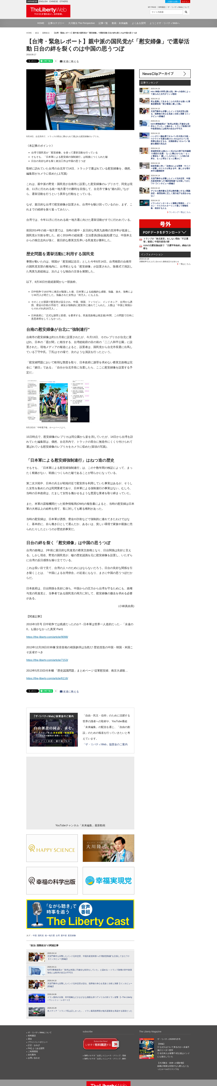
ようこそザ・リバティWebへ (165, 23)
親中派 (64, 935)
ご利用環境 (33, 1051)
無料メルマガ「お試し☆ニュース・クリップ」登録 (105, 1055)
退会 (30, 1039)
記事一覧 (103, 23)
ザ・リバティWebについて (178, 7)
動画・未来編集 (120, 23)
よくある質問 (139, 23)
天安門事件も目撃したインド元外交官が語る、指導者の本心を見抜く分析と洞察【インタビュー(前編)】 (89, 984)
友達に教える (69, 61)
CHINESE (53, 1)
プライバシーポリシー (38, 1042)
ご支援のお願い (172, 1)
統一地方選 (50, 935)
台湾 (58, 935)
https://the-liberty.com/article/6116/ (47, 678)
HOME (40, 23)
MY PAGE (152, 7)
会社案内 (32, 1054)
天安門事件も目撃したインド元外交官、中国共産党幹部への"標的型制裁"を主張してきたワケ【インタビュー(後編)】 (88, 957)
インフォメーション (152, 254)
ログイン (185, 1)
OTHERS (64, 1)
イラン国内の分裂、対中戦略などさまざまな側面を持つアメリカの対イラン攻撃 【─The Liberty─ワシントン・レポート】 (89, 998)
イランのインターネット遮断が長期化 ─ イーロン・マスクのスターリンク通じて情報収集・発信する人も (171, 205)
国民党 (41, 935)
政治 (37, 33)
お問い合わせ (34, 1058)
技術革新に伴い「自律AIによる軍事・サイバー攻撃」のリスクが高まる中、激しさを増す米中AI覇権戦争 (170, 168)
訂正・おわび (34, 1045)
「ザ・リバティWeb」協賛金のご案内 (105, 744)
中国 (35, 935)
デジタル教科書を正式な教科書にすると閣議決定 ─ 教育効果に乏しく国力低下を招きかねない (171, 193)
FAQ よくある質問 (36, 1048)
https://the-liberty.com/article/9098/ (47, 637)
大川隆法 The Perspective (81, 23)
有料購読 (162, 7)
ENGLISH (43, 1)
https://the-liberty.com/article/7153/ (47, 660)
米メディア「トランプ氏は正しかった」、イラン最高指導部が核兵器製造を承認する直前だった (89, 1011)
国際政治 (45, 33)
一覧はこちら (184, 264)
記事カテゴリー (56, 23)
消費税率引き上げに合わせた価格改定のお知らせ (159, 262)
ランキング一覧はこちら (179, 212)
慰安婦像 (72, 935)
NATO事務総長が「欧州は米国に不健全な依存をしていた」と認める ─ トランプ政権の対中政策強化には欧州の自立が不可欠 (89, 971)
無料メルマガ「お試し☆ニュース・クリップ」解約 (105, 1059)
